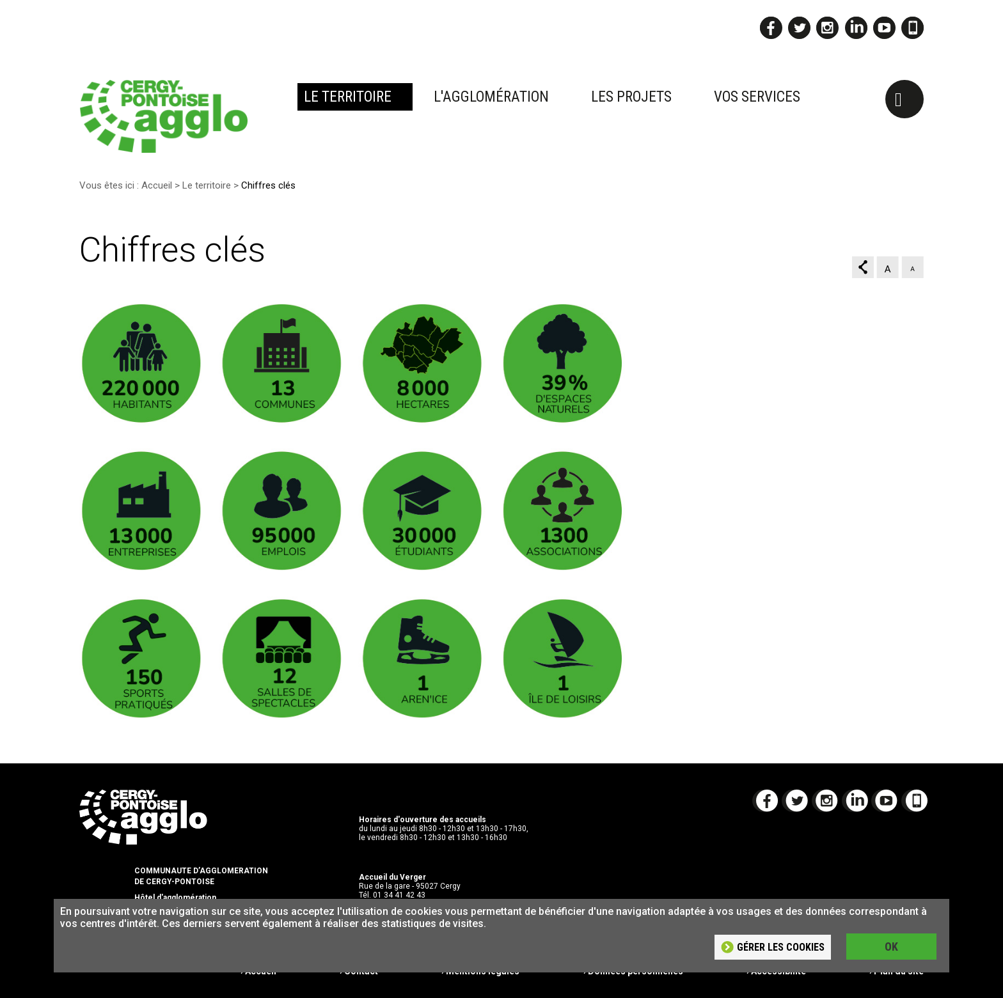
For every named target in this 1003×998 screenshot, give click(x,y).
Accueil (156, 185)
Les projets (631, 96)
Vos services (757, 96)
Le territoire (347, 96)
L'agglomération (491, 96)
